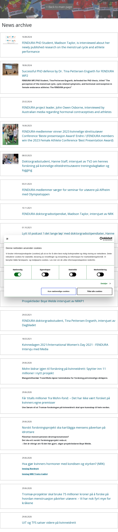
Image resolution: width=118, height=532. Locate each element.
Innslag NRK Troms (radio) (35, 474)
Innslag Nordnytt (30, 468)
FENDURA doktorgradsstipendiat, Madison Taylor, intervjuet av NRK (67, 214)
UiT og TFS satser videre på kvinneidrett (49, 522)
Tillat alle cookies (94, 291)
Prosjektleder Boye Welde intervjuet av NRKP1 (53, 301)
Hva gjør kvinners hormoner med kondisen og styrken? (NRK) (63, 464)
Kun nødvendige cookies (59, 291)
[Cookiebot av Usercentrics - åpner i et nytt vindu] (101, 239)
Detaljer (104, 283)
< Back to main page (59, 7)
